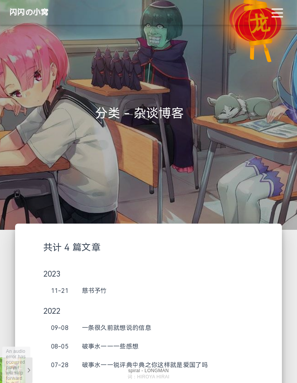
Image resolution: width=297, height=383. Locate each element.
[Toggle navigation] (277, 12)
